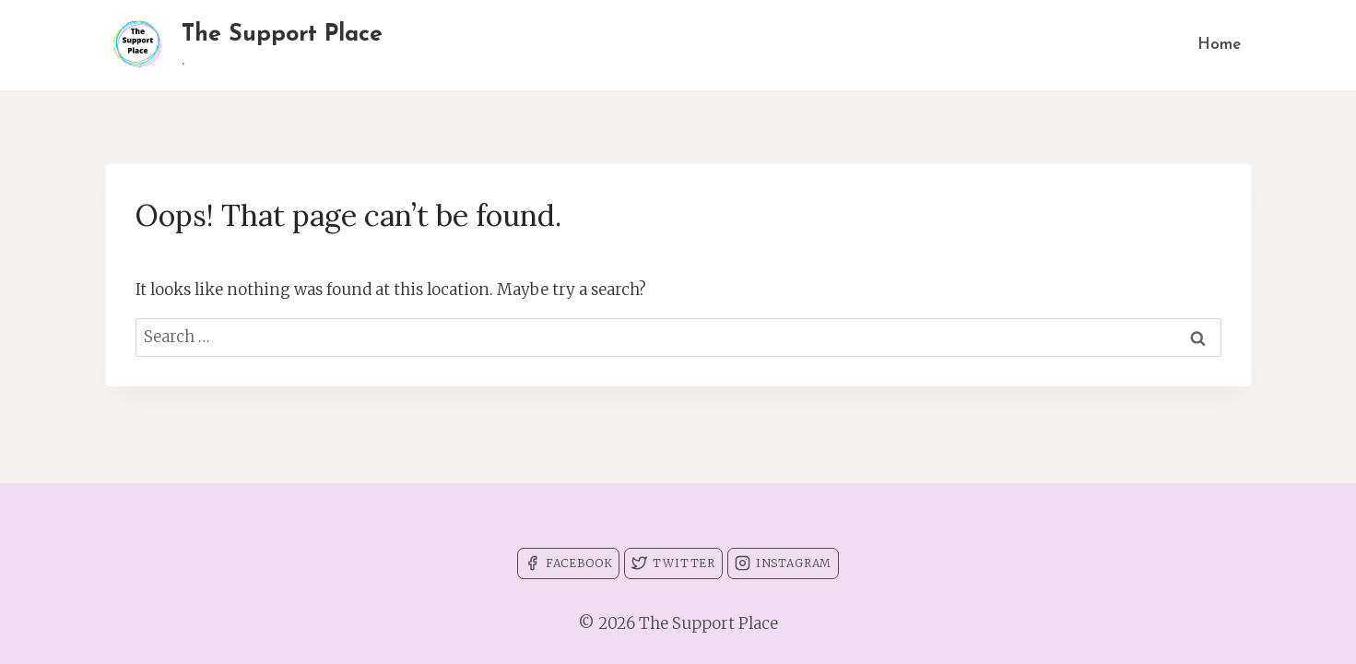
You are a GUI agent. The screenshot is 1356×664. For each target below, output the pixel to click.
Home (1219, 45)
